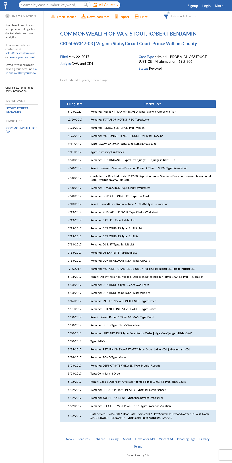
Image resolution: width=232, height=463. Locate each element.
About (127, 439)
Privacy (204, 439)
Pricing (114, 439)
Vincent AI (166, 439)
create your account (22, 57)
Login (206, 6)
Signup (193, 6)
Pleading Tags (186, 439)
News (70, 439)
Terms (138, 446)
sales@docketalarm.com (20, 53)
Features (84, 439)
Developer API (145, 439)
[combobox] (166, 16)
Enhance (99, 439)
